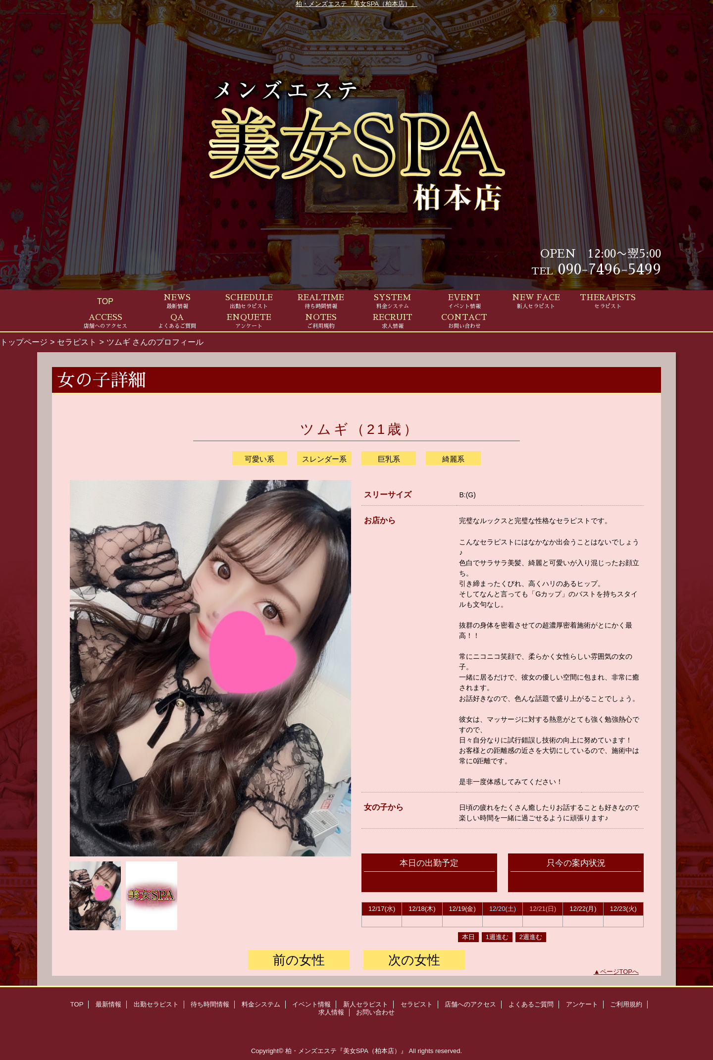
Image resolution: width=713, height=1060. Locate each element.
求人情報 (331, 1012)
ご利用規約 (626, 1004)
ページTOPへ (619, 971)
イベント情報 (311, 1004)
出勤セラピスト (156, 1004)
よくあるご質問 (531, 1004)
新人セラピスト (365, 1004)
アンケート (582, 1004)
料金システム (261, 1004)
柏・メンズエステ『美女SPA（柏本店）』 (356, 3)
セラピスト (77, 341)
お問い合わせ (375, 1012)
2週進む (530, 937)
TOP (105, 301)
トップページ (24, 341)
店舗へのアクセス (470, 1004)
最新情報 (108, 1004)
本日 (468, 937)
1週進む (497, 937)
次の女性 (414, 960)
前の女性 (299, 960)
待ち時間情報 (210, 1004)
